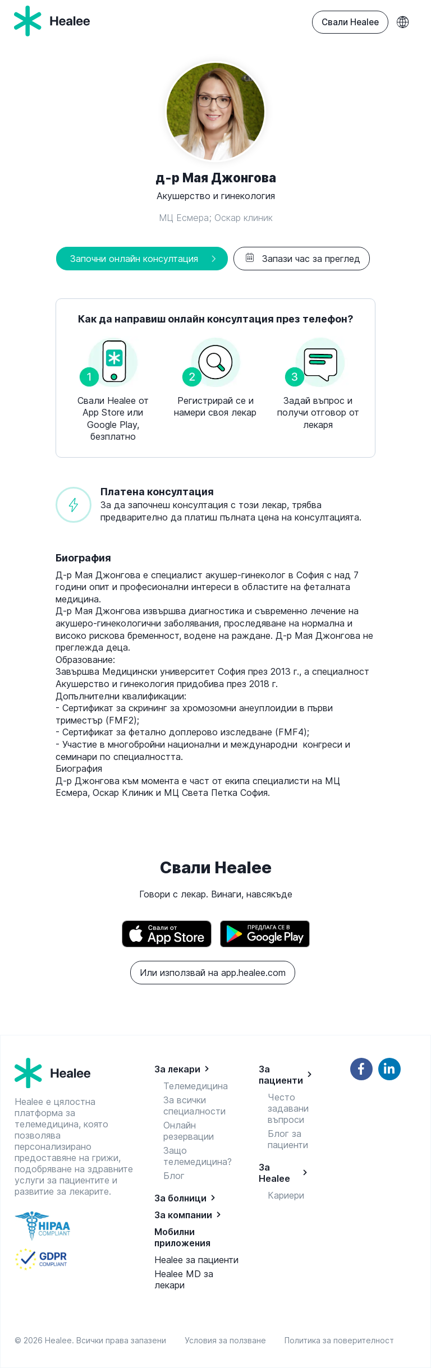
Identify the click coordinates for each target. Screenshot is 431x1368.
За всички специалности (194, 1105)
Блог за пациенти (288, 1139)
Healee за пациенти (196, 1259)
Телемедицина (195, 1085)
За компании (183, 1214)
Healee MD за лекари (183, 1279)
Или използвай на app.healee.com (213, 972)
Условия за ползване (227, 1340)
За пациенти (281, 1074)
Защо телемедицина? (197, 1156)
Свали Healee (350, 22)
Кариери (286, 1195)
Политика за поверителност (339, 1340)
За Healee (274, 1173)
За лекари (177, 1069)
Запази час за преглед (301, 258)
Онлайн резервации (188, 1131)
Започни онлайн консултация (134, 258)
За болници (180, 1198)
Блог (174, 1175)
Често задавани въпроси (288, 1108)
